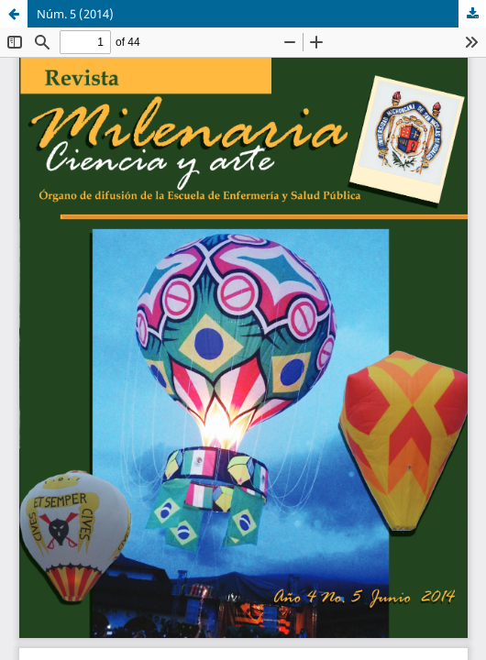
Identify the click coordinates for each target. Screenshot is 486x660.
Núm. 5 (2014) (75, 14)
